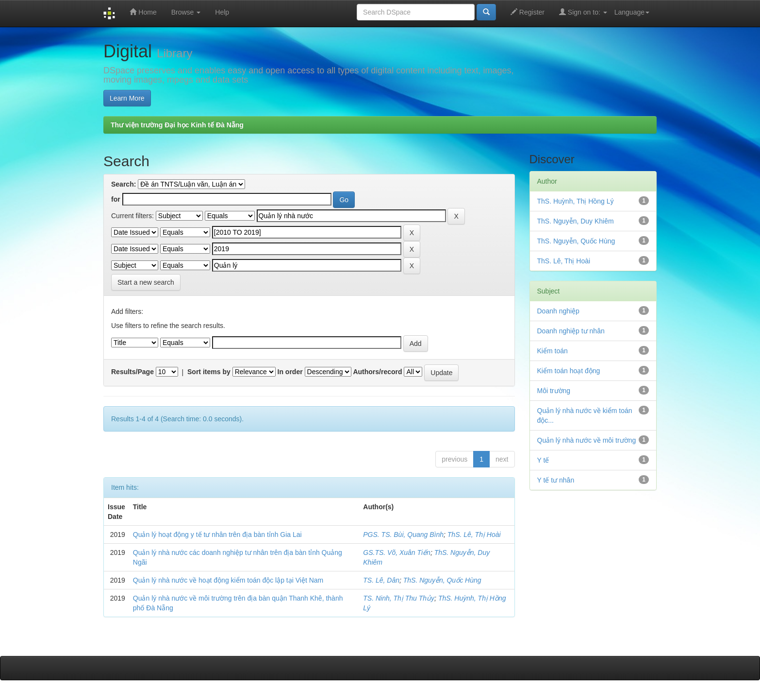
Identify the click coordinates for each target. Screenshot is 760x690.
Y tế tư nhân (556, 480)
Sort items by (209, 372)
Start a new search (145, 282)
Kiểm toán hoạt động (568, 371)
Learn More (127, 98)
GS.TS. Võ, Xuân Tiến (396, 552)
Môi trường (554, 391)
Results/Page (132, 372)
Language (631, 12)
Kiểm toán (552, 351)
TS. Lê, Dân (381, 580)
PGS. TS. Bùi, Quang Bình (403, 534)
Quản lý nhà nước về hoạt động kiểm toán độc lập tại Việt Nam (228, 580)
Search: (123, 184)
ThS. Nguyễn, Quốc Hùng (442, 580)
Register (528, 12)
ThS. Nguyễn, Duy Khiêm (575, 221)
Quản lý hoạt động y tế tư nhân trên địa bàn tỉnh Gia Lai (217, 534)
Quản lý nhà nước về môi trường (586, 440)
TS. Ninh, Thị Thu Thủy (398, 598)
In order (290, 372)
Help (222, 12)
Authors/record (377, 372)
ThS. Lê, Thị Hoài (474, 534)
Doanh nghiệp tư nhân (571, 331)
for (115, 199)
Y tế (543, 460)
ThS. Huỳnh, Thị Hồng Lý (575, 201)
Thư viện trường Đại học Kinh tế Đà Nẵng (177, 125)
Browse (186, 12)
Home (143, 12)
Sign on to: (583, 12)
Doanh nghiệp (558, 311)
